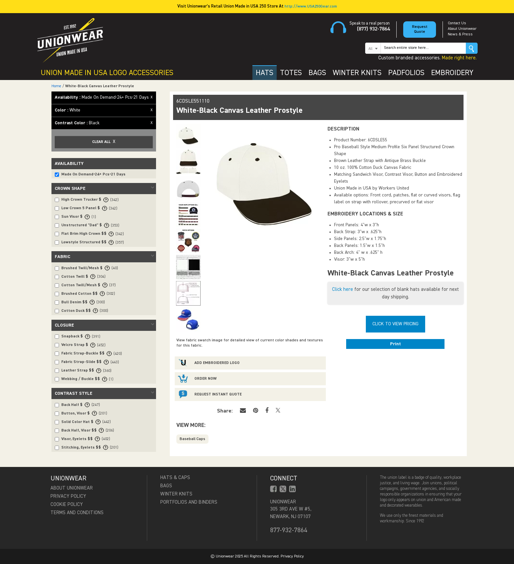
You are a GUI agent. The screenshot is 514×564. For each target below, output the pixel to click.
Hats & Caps (175, 477)
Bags (166, 485)
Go (472, 48)
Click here (342, 289)
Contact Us (457, 23)
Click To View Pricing (395, 324)
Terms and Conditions (77, 512)
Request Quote (419, 29)
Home (56, 86)
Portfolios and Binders (188, 502)
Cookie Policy (66, 504)
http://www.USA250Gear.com (311, 7)
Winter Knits (176, 494)
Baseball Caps (192, 439)
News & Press (460, 34)
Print (395, 344)
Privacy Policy (68, 496)
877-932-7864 (288, 530)
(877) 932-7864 (373, 29)
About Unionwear (462, 29)
